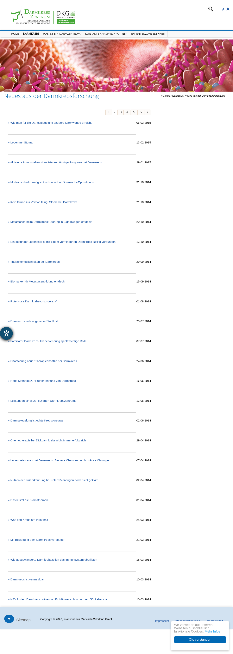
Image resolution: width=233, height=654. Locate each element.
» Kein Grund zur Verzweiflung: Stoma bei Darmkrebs (43, 202)
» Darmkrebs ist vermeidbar (26, 579)
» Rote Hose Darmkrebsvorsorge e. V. (32, 301)
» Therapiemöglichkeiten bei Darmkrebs (34, 261)
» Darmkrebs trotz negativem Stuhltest (33, 321)
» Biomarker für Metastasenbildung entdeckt (36, 281)
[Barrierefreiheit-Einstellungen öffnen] (6, 333)
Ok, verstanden (200, 639)
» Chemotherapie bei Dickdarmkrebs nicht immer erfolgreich (47, 440)
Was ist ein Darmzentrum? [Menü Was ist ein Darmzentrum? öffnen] (62, 33)
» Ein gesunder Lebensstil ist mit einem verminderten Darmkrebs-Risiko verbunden (62, 241)
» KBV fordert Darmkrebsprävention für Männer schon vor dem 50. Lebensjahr (59, 599)
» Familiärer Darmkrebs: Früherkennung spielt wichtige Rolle (47, 341)
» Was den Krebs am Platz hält (28, 519)
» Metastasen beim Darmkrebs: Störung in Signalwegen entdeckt (50, 221)
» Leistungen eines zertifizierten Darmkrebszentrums (42, 400)
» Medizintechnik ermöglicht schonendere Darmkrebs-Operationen (51, 182)
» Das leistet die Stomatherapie (28, 500)
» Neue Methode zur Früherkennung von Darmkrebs (42, 380)
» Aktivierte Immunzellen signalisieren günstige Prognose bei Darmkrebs (55, 162)
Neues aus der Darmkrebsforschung (205, 95)
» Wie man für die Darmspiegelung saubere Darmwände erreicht (50, 122)
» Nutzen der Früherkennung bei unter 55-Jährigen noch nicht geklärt (53, 480)
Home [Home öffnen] (15, 33)
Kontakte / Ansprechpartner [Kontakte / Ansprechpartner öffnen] (106, 33)
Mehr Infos (212, 631)
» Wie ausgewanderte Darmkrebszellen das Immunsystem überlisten (52, 559)
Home (166, 95)
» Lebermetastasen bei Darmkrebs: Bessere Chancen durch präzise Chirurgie (58, 460)
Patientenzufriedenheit (148, 33)
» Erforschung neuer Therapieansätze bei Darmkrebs (42, 361)
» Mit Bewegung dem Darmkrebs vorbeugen (36, 539)
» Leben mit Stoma (20, 142)
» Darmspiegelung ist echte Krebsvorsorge (35, 420)
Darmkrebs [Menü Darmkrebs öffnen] (31, 33)
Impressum (162, 620)
